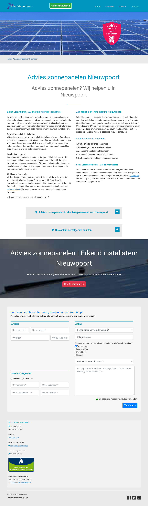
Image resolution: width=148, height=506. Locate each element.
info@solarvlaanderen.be (19, 446)
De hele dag (81, 346)
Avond (79, 355)
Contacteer (134, 175)
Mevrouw (27, 378)
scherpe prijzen (13, 189)
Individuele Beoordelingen (20, 482)
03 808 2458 (14, 437)
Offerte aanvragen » (74, 284)
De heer (15, 378)
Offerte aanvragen (60, 5)
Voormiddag (81, 349)
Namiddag (80, 352)
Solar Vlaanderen (21, 6)
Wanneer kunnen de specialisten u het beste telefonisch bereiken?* (104, 343)
